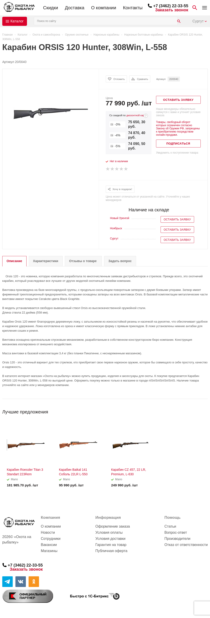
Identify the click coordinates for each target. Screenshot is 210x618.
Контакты (132, 7)
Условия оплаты (108, 532)
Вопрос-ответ (175, 532)
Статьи (170, 526)
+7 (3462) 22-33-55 (170, 6)
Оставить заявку (177, 219)
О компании (103, 7)
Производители (177, 539)
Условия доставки (110, 539)
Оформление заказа (112, 526)
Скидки (50, 7)
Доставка (74, 7)
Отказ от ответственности (186, 545)
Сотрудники (51, 539)
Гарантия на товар (110, 545)
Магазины (49, 551)
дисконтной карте (136, 115)
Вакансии (49, 545)
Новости (48, 532)
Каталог (17, 21)
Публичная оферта (111, 551)
